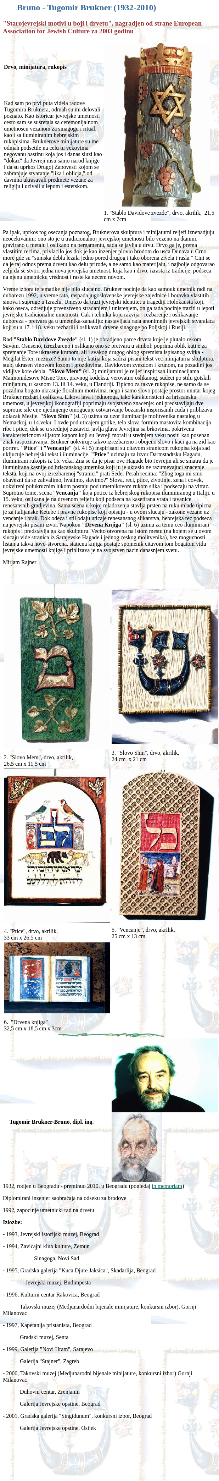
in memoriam (167, 1186)
